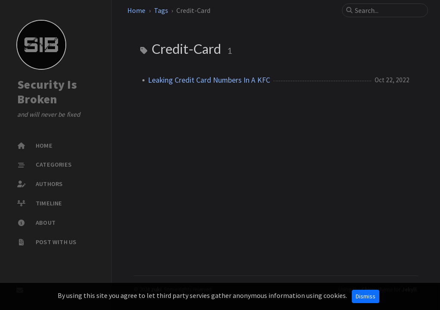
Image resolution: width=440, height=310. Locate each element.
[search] (388, 10)
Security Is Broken (47, 92)
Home (136, 10)
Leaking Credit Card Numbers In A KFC (209, 80)
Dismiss (365, 296)
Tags (161, 10)
